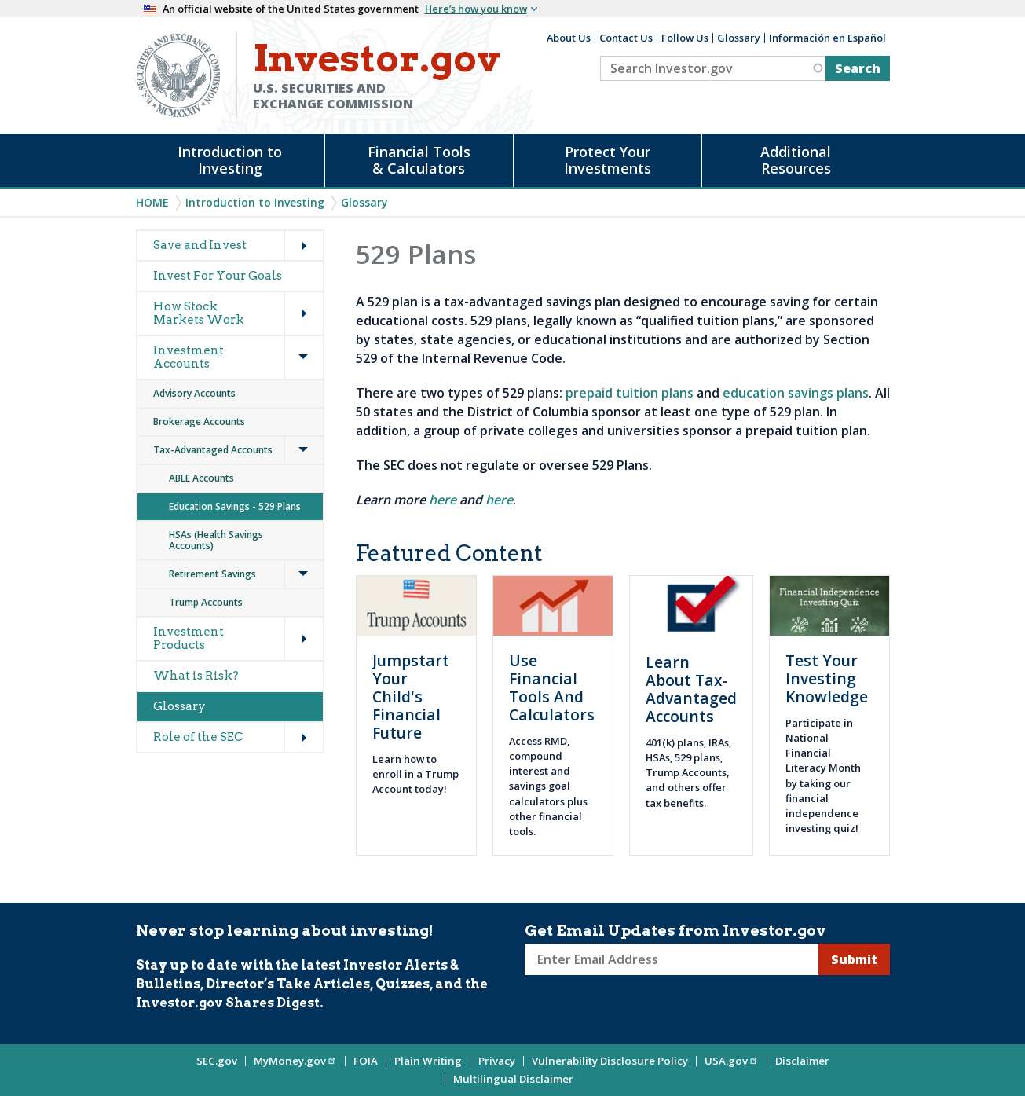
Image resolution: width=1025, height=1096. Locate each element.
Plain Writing (428, 1061)
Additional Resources (795, 160)
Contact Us (626, 38)
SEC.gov (216, 1061)
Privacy (496, 1061)
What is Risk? (196, 676)
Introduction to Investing (230, 160)
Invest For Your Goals (217, 276)
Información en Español (827, 38)
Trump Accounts (206, 602)
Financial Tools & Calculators (419, 160)
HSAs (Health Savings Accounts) (216, 540)
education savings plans (796, 392)
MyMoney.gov (295, 1061)
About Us (569, 38)
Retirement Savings (212, 574)
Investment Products (188, 638)
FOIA (365, 1061)
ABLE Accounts (202, 478)
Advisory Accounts (194, 393)
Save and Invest (200, 245)
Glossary (738, 38)
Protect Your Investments (607, 160)
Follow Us (684, 38)
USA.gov (732, 1061)
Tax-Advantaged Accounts (213, 449)
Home (152, 202)
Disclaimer (802, 1061)
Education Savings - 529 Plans (235, 506)
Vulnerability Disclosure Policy (610, 1061)
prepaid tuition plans (630, 392)
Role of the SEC (198, 737)
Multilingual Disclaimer (513, 1079)
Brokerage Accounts (199, 421)
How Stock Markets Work (198, 313)
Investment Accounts (188, 357)
